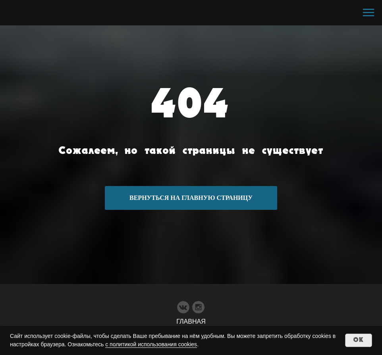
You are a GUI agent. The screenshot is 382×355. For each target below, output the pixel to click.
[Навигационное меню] (368, 13)
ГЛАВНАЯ (190, 321)
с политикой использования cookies (151, 344)
